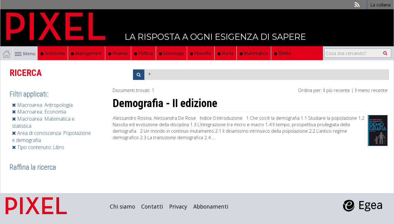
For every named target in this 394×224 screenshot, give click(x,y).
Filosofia (200, 53)
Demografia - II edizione (165, 103)
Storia (225, 53)
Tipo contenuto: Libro (38, 147)
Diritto (282, 53)
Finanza (118, 53)
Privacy (178, 206)
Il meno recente (371, 90)
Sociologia (171, 53)
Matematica (254, 53)
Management (86, 53)
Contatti (152, 206)
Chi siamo (122, 206)
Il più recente (336, 90)
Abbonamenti (210, 206)
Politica (143, 53)
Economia (53, 53)
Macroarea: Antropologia (42, 105)
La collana (380, 5)
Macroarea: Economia (39, 111)
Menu (25, 53)
